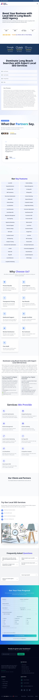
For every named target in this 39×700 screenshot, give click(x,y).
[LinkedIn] (36, 0)
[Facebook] (33, 0)
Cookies (36, 696)
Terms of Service (30, 696)
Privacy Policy (23, 696)
